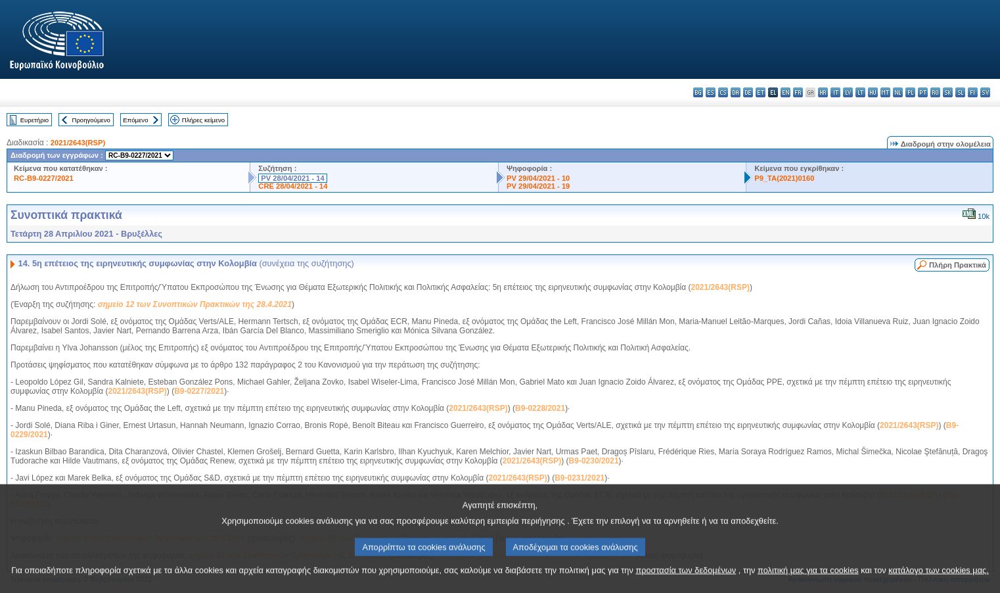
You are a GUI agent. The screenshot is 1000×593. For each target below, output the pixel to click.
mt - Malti (885, 92)
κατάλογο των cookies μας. (938, 580)
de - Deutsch (748, 92)
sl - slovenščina (960, 92)
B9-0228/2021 (540, 408)
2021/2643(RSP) (78, 143)
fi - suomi (973, 92)
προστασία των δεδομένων (685, 580)
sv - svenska (985, 92)
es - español (711, 92)
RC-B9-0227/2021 (44, 178)
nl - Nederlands (898, 92)
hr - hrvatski (823, 92)
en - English (785, 92)
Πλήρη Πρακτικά (957, 265)
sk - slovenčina (948, 92)
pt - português (923, 92)
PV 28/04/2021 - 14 (292, 178)
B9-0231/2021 (579, 478)
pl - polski (910, 92)
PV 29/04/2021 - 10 (538, 178)
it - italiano (835, 92)
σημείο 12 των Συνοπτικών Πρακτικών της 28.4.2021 (195, 304)
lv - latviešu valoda (848, 92)
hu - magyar (873, 92)
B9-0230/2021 (594, 460)
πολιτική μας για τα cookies (808, 580)
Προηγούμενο (91, 120)
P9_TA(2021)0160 (784, 178)
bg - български (698, 92)
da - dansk (735, 92)
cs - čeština (723, 92)
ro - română (935, 92)
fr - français (798, 92)
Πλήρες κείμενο (203, 120)
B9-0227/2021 (199, 391)
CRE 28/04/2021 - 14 (292, 186)
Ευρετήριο (34, 120)
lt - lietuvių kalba (860, 92)
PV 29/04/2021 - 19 (538, 186)
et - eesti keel (760, 92)
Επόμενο (135, 120)
